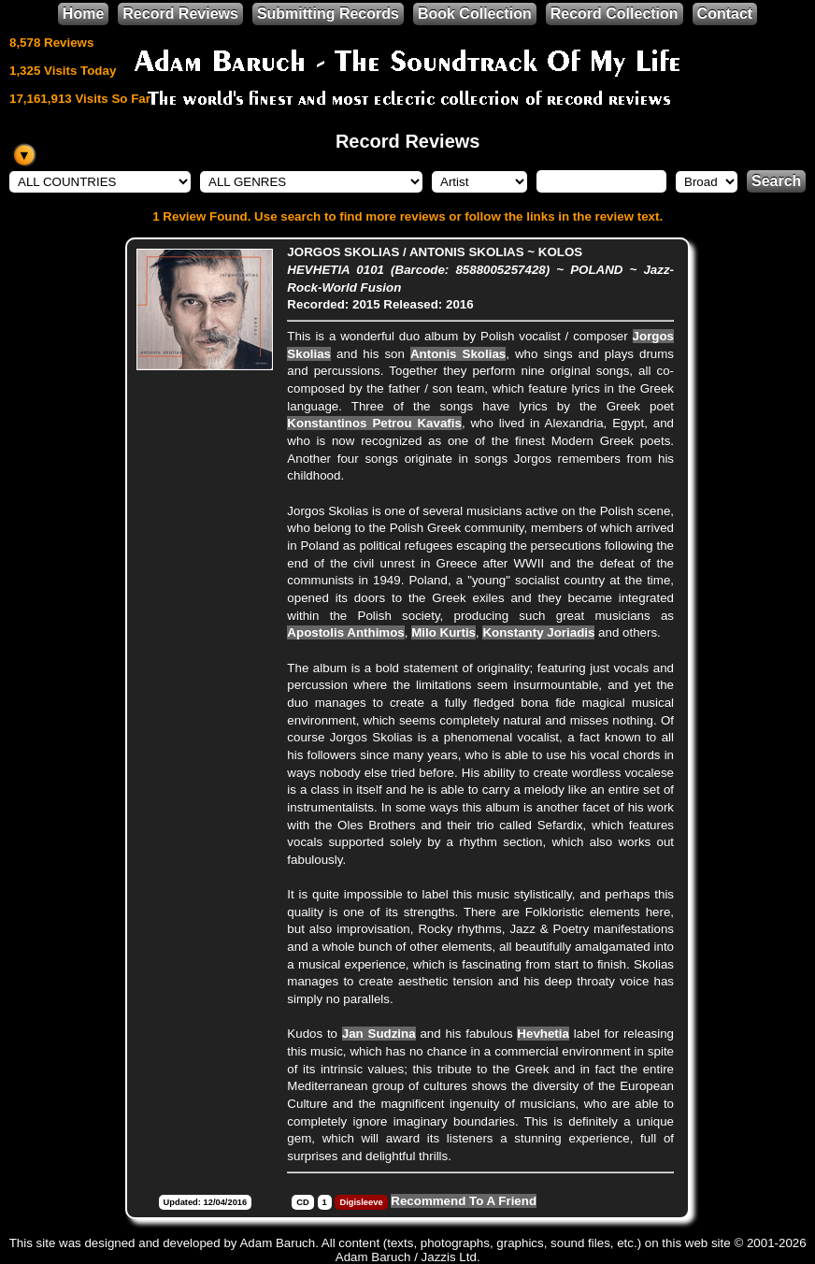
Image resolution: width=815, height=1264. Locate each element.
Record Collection (614, 14)
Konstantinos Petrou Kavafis (374, 423)
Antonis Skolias (458, 354)
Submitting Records (328, 14)
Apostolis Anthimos (345, 632)
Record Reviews (180, 14)
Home (83, 14)
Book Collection (475, 14)
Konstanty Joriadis (538, 632)
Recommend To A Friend (463, 1201)
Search (776, 181)
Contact (725, 14)
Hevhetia (543, 1034)
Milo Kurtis (443, 632)
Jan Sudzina (379, 1034)
